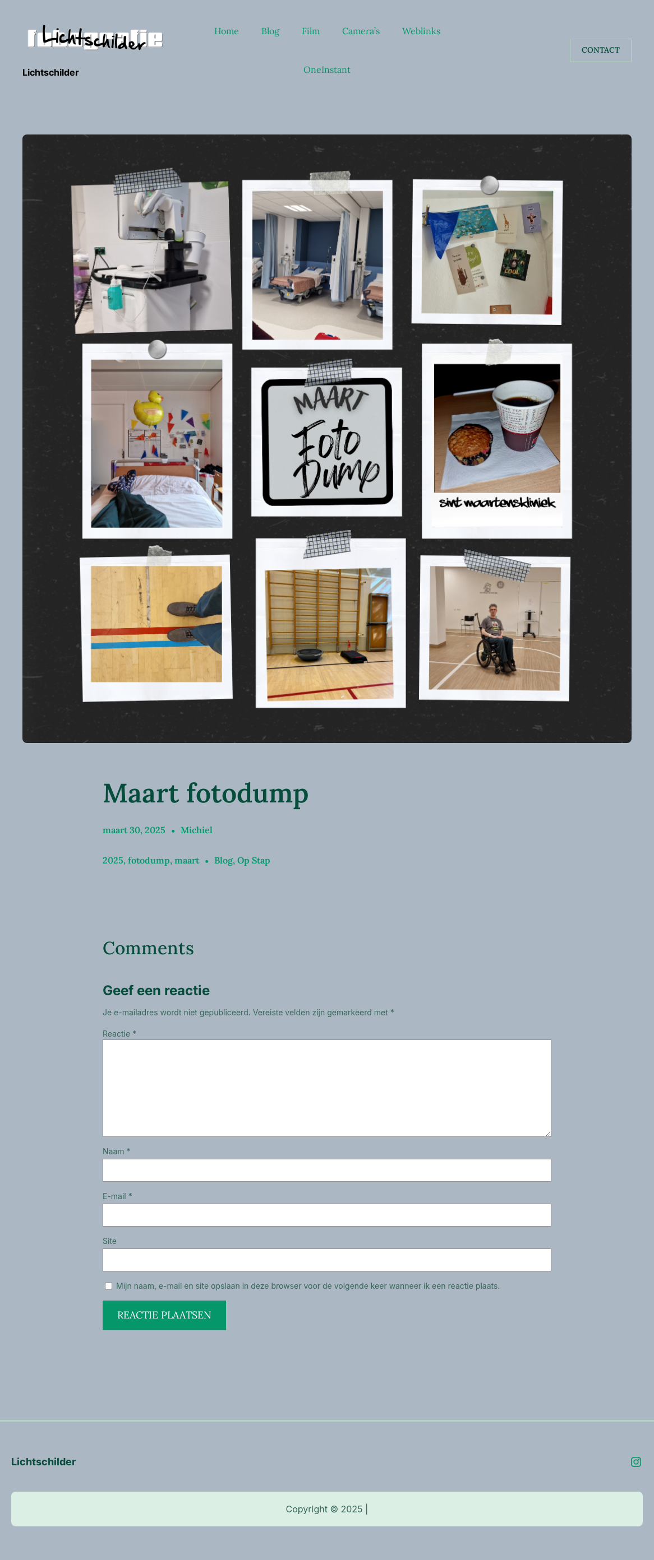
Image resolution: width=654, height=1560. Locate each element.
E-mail (117, 1196)
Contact (601, 50)
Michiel (197, 829)
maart (186, 860)
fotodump (149, 860)
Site (110, 1241)
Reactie (119, 1033)
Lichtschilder (50, 72)
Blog (223, 860)
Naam (117, 1151)
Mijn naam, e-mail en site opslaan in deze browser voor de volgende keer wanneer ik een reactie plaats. (308, 1285)
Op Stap (253, 860)
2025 (113, 860)
